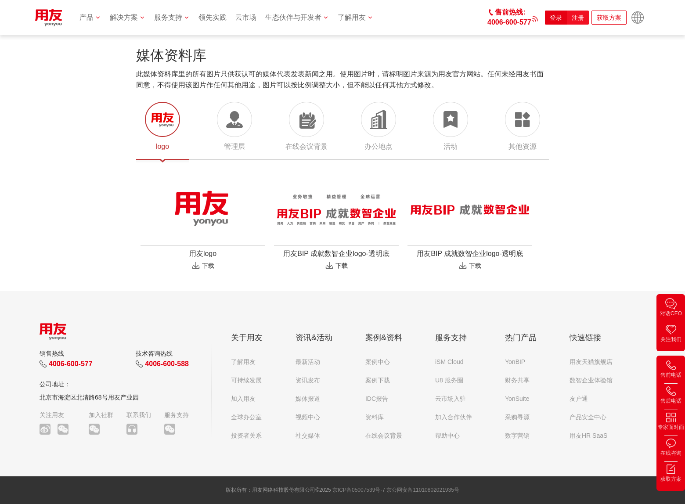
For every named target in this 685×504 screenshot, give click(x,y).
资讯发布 (308, 380)
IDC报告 (376, 398)
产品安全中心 (588, 417)
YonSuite (517, 398)
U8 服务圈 (449, 380)
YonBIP (515, 361)
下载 (208, 266)
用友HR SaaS (588, 435)
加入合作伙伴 (453, 417)
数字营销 (517, 435)
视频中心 (308, 417)
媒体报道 (308, 398)
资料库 (374, 417)
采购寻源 (517, 417)
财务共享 (517, 380)
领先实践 (212, 17)
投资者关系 (246, 435)
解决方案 (127, 17)
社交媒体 (308, 435)
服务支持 (172, 17)
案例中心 (377, 361)
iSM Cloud (449, 361)
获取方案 (609, 17)
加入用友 (243, 398)
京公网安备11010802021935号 (422, 490)
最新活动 (308, 361)
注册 (578, 17)
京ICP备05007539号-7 (358, 490)
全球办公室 (246, 417)
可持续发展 (246, 380)
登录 (556, 17)
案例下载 (377, 380)
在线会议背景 (383, 435)
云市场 (245, 17)
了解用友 (355, 17)
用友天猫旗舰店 (591, 361)
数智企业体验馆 (591, 380)
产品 (90, 17)
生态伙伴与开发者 (297, 17)
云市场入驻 (450, 398)
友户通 (579, 398)
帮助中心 (447, 435)
